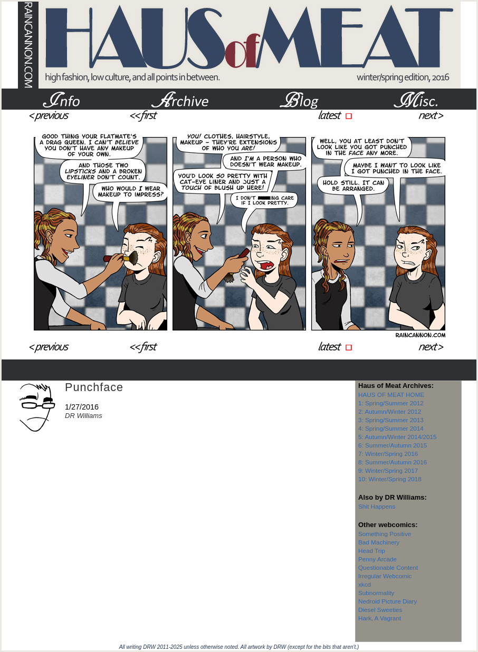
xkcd (364, 584)
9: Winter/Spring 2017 (388, 470)
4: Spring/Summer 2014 (391, 428)
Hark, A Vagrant (379, 618)
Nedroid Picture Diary (387, 601)
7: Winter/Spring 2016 (388, 453)
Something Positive (384, 533)
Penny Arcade (377, 559)
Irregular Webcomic (385, 575)
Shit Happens (376, 506)
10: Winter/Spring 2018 (390, 478)
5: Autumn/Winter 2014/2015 (397, 436)
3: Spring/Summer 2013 (391, 419)
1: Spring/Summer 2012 (391, 403)
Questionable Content (388, 567)
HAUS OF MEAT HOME (391, 394)
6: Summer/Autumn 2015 (392, 445)
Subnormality (376, 592)
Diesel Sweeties (380, 609)
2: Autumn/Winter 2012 (389, 411)
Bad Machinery (378, 542)
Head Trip (371, 550)
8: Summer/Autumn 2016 (392, 462)
